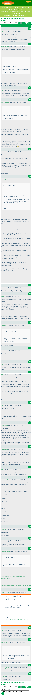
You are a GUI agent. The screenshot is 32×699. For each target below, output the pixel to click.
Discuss (21, 9)
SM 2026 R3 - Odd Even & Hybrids (10, 11)
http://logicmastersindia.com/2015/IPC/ (17, 619)
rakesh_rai (4, 642)
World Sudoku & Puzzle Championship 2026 (16, 15)
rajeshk (3, 296)
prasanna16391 (5, 551)
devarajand (4, 425)
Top (30, 28)
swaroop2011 (5, 46)
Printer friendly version (8, 698)
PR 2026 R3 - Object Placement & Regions (14, 7)
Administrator (5, 592)
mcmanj (3, 676)
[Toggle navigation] (28, 3)
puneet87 (3, 529)
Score (15, 9)
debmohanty (5, 325)
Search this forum (6, 696)
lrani (2, 31)
